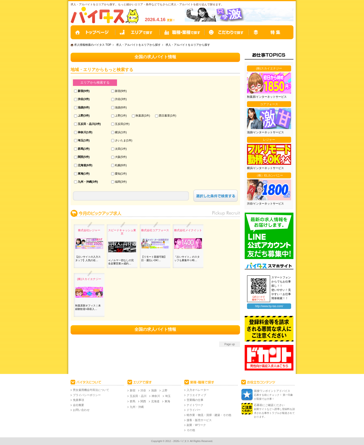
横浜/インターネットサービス (265, 168)
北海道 (82, 165)
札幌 (117, 165)
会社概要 (78, 405)
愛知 (117, 173)
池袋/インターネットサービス (265, 132)
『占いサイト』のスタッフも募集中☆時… (187, 258)
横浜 (117, 132)
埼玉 (80, 140)
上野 (80, 115)
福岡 (117, 181)
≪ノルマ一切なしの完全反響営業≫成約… (121, 262)
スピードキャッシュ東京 (122, 232)
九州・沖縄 (85, 181)
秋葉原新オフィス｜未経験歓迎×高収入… (88, 307)
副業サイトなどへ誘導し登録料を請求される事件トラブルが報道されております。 (274, 413)
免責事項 (78, 400)
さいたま (120, 140)
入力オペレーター (198, 390)
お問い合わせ (81, 410)
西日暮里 (164, 115)
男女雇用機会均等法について (91, 390)
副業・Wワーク (196, 425)
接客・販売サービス (199, 420)
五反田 (119, 124)
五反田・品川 (86, 124)
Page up (229, 344)
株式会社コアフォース (155, 230)
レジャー (269, 139)
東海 (80, 173)
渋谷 (80, 99)
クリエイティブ (196, 395)
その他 (191, 430)
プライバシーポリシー (87, 395)
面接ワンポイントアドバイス (272, 391)
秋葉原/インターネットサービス (267, 96)
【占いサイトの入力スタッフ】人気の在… (88, 258)
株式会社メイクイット (188, 230)
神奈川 (82, 132)
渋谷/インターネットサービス (265, 203)
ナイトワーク (195, 405)
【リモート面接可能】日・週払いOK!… (154, 258)
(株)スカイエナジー (89, 279)
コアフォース (269, 104)
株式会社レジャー (89, 230)
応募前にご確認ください (269, 405)
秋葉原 (140, 115)
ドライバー (194, 410)
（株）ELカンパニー (269, 175)
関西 (80, 157)
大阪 (117, 157)
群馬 (80, 148)
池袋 (80, 107)
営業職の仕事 (195, 400)
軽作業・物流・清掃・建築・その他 (209, 415)
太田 (117, 148)
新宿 (80, 91)
